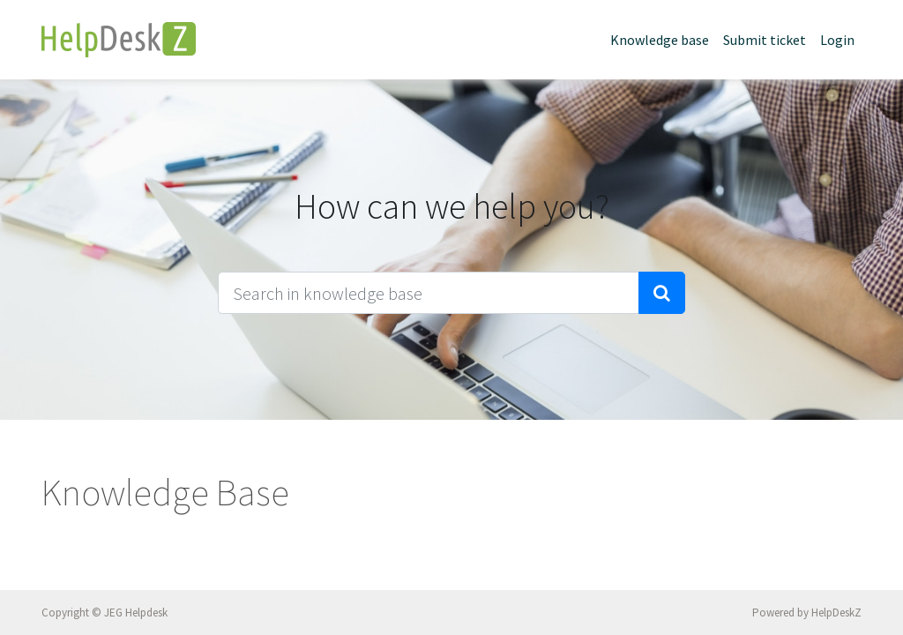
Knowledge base (659, 40)
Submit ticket (764, 40)
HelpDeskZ (836, 612)
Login (837, 40)
